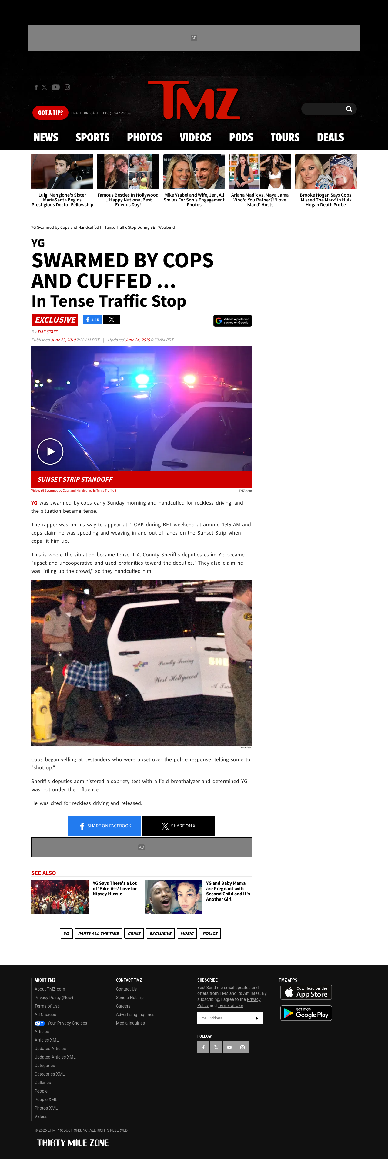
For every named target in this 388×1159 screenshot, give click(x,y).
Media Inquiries (130, 1023)
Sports (92, 138)
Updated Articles (50, 1048)
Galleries (43, 1082)
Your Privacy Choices (61, 1023)
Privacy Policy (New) (54, 997)
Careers (123, 1006)
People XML (46, 1099)
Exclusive (160, 933)
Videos (195, 138)
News (46, 138)
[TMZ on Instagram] (67, 87)
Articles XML (47, 1040)
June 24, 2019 (138, 340)
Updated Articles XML (55, 1057)
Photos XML (46, 1108)
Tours (285, 138)
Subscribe (257, 1018)
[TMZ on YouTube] (229, 1047)
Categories (45, 1065)
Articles (42, 1031)
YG (66, 933)
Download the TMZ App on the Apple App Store (306, 992)
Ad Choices (45, 1014)
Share (105, 826)
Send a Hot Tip (130, 997)
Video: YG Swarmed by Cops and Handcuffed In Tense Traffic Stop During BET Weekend (75, 490)
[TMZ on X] (45, 87)
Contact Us (126, 989)
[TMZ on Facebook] (36, 87)
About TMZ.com (50, 989)
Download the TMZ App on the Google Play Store (306, 1013)
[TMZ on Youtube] (55, 87)
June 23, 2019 (63, 340)
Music (186, 933)
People (41, 1091)
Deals (330, 138)
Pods (241, 138)
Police (209, 933)
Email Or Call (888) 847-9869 (101, 113)
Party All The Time (98, 933)
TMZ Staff (47, 332)
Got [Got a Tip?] (50, 113)
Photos (144, 138)
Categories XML (50, 1074)
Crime (134, 933)
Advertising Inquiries (135, 1014)
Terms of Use (47, 1006)
